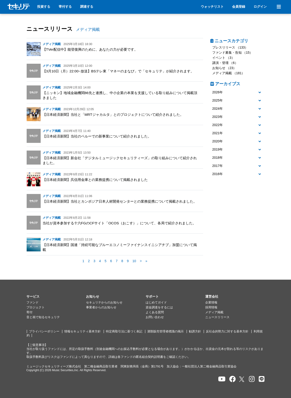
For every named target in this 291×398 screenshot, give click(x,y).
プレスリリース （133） (230, 47)
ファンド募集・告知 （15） (232, 52)
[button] (237, 92)
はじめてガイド (156, 302)
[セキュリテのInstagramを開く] (252, 379)
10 (134, 261)
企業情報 (211, 302)
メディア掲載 (214, 312)
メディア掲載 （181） (228, 73)
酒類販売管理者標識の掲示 (165, 331)
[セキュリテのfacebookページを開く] (232, 379)
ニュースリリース (49, 29)
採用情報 (211, 307)
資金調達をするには (159, 307)
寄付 (29, 312)
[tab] (237, 92)
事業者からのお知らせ (101, 307)
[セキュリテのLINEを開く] (262, 379)
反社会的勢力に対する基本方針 (227, 331)
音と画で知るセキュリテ (43, 317)
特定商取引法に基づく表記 (124, 331)
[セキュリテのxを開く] (242, 379)
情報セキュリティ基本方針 (82, 331)
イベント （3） (223, 58)
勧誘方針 (195, 331)
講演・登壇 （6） (225, 63)
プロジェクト (35, 307)
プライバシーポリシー (44, 331)
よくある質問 (155, 312)
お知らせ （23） (224, 68)
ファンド (32, 302)
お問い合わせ (155, 317)
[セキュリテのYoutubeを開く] (222, 379)
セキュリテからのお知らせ (104, 302)
